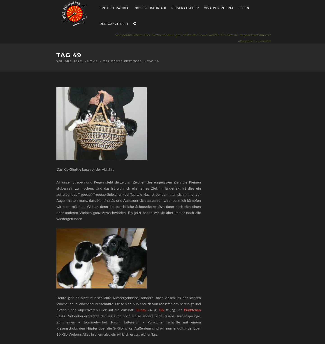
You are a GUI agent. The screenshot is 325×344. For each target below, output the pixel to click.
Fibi (162, 310)
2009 (137, 61)
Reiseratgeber (185, 8)
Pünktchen (192, 310)
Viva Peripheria (219, 8)
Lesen (244, 8)
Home (92, 61)
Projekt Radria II (150, 8)
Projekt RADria (114, 8)
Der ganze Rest (114, 24)
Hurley (141, 310)
